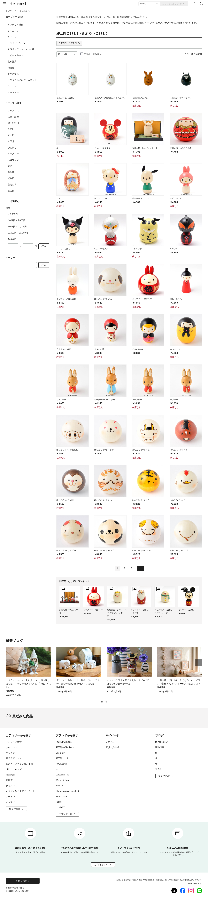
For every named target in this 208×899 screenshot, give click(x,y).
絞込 (44, 246)
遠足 (29, 166)
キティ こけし (101, 198)
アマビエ (60, 198)
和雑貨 (29, 68)
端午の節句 (29, 123)
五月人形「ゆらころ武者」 (182, 148)
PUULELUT (61, 764)
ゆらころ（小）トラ (141, 500)
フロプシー (137, 399)
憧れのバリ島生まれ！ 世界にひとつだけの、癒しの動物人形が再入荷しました (77, 682)
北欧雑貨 (29, 62)
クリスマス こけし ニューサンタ (140, 611)
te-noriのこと (161, 742)
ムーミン (29, 86)
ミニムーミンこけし (65, 98)
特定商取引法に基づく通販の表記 (151, 880)
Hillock (59, 802)
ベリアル (174, 249)
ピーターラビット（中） (105, 399)
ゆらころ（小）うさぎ (104, 450)
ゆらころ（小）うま (179, 450)
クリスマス (29, 74)
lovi (57, 769)
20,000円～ (13, 239)
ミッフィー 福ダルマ (142, 299)
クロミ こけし (63, 249)
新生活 (29, 172)
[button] (198, 662)
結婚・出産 (29, 117)
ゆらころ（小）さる (65, 500)
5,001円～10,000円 (17, 226)
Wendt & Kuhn (63, 780)
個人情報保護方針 (172, 880)
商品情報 (159, 747)
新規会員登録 (112, 747)
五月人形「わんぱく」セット (145, 148)
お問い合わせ (22, 881)
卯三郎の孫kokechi (65, 747)
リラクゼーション (29, 43)
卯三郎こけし (62, 758)
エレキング (137, 249)
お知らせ (119, 880)
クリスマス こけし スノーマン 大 (164, 611)
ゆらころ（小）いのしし (67, 450)
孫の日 (29, 191)
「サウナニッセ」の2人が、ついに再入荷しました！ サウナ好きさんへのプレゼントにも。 (28, 683)
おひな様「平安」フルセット (69, 611)
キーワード (11, 257)
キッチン (29, 37)
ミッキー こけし (186, 610)
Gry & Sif (60, 753)
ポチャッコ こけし (141, 198)
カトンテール (62, 399)
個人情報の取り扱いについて (190, 880)
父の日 (29, 135)
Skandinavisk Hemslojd (67, 791)
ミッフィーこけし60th (66, 299)
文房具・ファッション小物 (29, 49)
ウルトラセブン (101, 249)
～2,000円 (13, 214)
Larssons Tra (62, 774)
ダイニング (29, 31)
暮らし (158, 769)
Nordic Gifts (61, 796)
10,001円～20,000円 (18, 233)
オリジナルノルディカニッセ (29, 80)
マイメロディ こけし (180, 198)
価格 (8, 208)
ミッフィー (29, 92)
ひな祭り (29, 148)
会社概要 (127, 880)
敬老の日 (29, 185)
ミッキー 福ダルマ (102, 148)
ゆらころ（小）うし (141, 450)
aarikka (59, 785)
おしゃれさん (176, 299)
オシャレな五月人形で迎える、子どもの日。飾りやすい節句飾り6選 (129, 682)
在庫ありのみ (93, 54)
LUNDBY (60, 807)
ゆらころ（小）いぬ (103, 299)
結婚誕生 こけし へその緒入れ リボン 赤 (117, 613)
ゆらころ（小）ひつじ (142, 550)
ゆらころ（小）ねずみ (66, 550)
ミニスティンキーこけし (181, 98)
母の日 (29, 129)
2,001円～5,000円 (17, 220)
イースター (29, 154)
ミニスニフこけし (140, 98)
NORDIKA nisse (64, 742)
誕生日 (29, 178)
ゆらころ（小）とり (179, 500)
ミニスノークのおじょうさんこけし (110, 98)
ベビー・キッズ (29, 55)
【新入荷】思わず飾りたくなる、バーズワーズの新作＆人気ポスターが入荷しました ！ (179, 682)
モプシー (174, 399)
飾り (157, 753)
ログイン (109, 742)
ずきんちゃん (138, 349)
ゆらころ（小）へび (179, 550)
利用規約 (135, 880)
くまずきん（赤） (64, 349)
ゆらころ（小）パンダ (104, 550)
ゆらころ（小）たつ (103, 500)
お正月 (29, 141)
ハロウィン (29, 160)
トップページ (11, 11)
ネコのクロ (175, 349)
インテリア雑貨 (29, 25)
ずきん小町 (99, 349)
